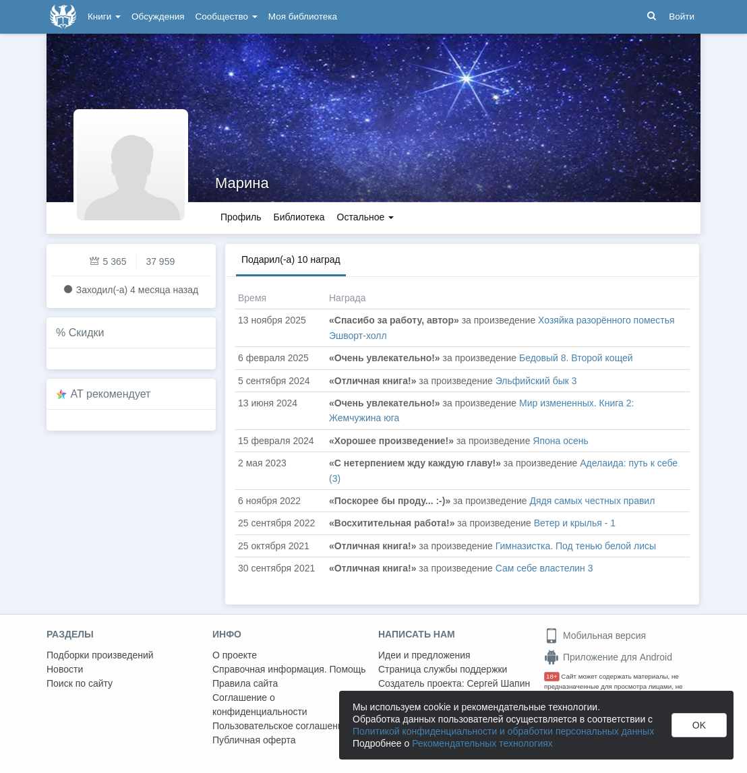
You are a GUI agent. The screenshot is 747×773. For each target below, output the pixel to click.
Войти (681, 16)
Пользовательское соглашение (280, 725)
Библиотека (298, 217)
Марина (242, 183)
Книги (104, 16)
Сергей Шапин (498, 683)
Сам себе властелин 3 (544, 568)
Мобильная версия (595, 635)
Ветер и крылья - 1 (575, 523)
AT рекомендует (111, 394)
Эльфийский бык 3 (536, 380)
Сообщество (227, 16)
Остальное (365, 217)
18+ (552, 676)
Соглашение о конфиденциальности (259, 704)
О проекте (234, 655)
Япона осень (560, 440)
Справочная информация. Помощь (289, 669)
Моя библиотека (302, 16)
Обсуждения (157, 16)
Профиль (240, 217)
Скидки (86, 332)
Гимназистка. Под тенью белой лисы (576, 545)
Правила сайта (245, 683)
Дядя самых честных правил (592, 500)
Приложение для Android (608, 657)
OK (699, 725)
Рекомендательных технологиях (482, 743)
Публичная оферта (254, 740)
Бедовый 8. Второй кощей (576, 357)
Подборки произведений (100, 655)
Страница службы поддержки (442, 669)
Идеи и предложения (424, 655)
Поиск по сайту (80, 683)
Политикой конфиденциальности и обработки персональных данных (503, 731)
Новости (65, 669)
